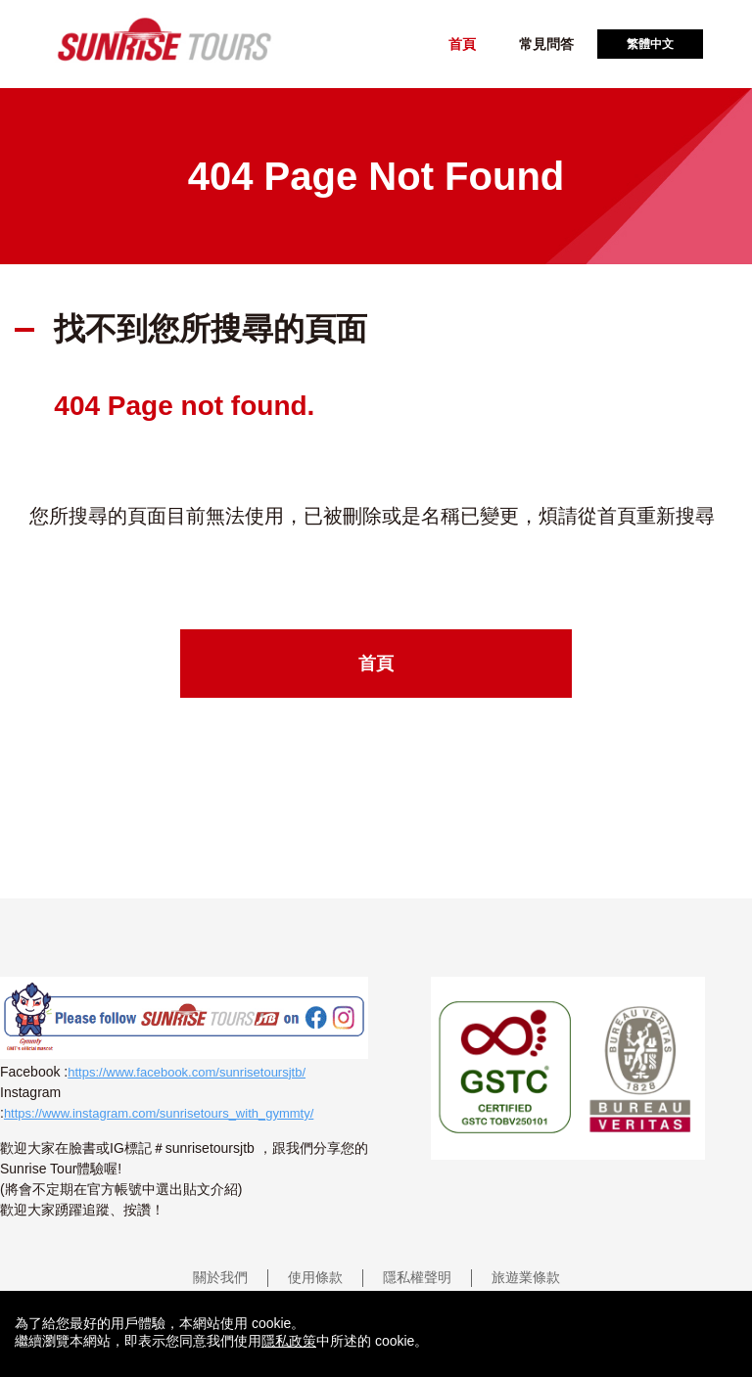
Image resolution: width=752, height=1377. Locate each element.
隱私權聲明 (417, 1277)
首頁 (462, 44)
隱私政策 (288, 1341)
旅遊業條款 (526, 1277)
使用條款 (315, 1277)
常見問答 (546, 44)
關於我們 (220, 1277)
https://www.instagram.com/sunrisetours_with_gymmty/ (158, 1113)
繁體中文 (650, 44)
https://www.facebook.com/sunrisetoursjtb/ (187, 1072)
